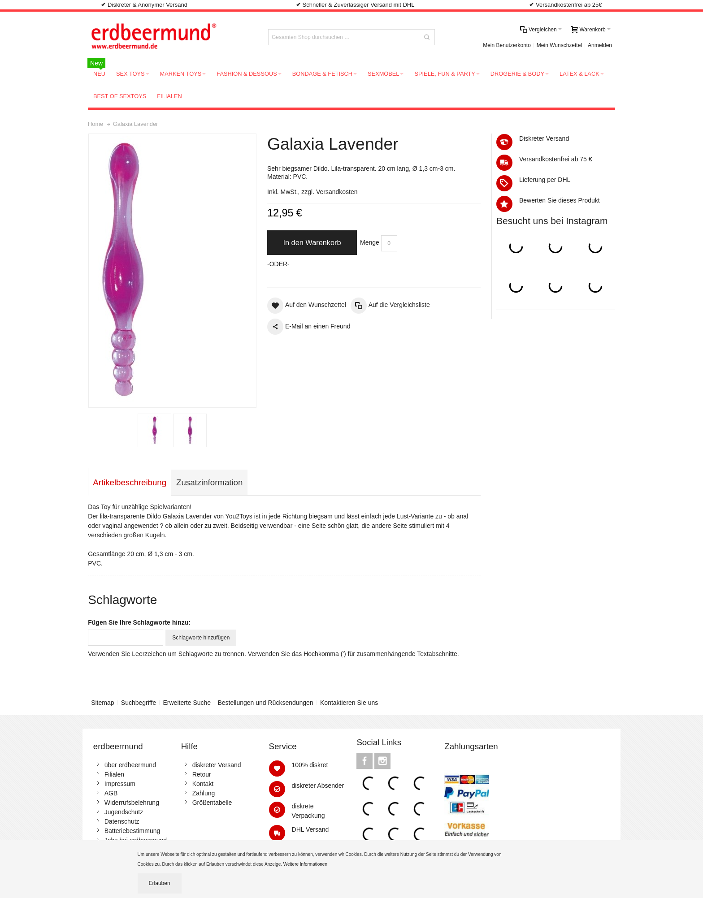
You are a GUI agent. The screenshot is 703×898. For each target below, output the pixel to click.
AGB (111, 793)
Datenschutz (121, 821)
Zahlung (203, 793)
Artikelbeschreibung (129, 482)
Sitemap (102, 702)
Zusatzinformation (209, 482)
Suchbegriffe (138, 702)
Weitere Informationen (306, 864)
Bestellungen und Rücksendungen (265, 702)
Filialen (114, 774)
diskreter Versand (216, 764)
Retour (201, 774)
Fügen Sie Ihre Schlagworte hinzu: (139, 622)
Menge (369, 242)
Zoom (172, 270)
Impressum (119, 783)
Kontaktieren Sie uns (349, 702)
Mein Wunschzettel (559, 45)
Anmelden (600, 45)
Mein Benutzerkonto (507, 45)
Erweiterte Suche (187, 702)
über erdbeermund (130, 764)
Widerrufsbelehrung (131, 802)
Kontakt (202, 783)
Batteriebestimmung (132, 830)
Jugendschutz (123, 812)
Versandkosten (337, 191)
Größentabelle (212, 802)
